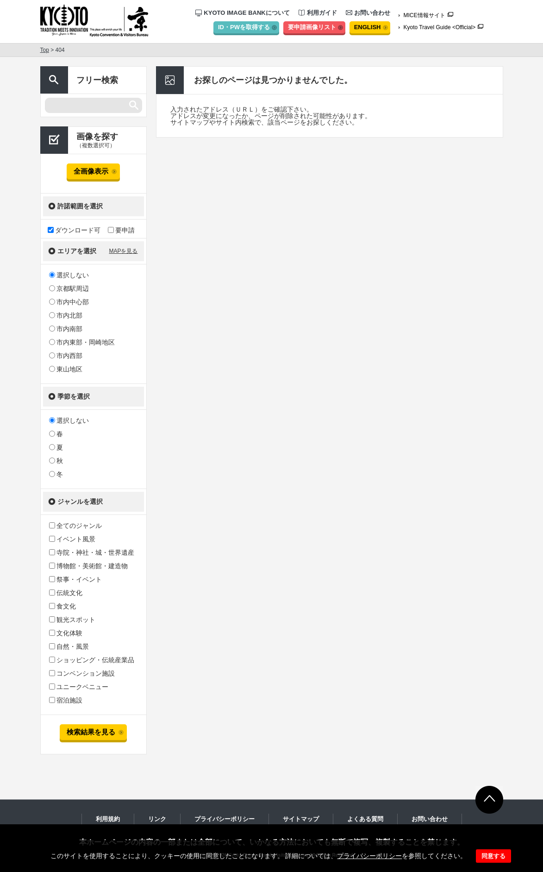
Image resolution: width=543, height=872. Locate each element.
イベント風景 (72, 539)
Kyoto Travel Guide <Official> (440, 27)
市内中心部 (69, 302)
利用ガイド (318, 12)
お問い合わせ (368, 12)
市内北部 (65, 315)
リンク (157, 819)
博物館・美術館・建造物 (88, 566)
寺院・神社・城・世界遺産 (91, 552)
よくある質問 (365, 819)
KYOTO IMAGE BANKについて (242, 12)
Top (44, 50)
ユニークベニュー (78, 686)
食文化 (62, 606)
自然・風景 (69, 646)
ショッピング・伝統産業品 (91, 660)
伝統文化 (65, 592)
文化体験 (65, 633)
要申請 (121, 229)
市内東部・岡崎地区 (82, 342)
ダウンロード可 (74, 229)
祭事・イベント (75, 579)
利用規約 (108, 819)
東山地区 (65, 369)
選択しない (69, 275)
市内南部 (65, 328)
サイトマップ (301, 819)
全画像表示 (91, 171)
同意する (493, 856)
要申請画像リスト (312, 27)
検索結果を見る (91, 732)
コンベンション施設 (82, 673)
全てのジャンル (75, 525)
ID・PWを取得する (244, 27)
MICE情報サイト (424, 15)
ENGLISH (367, 27)
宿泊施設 (65, 700)
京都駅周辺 (69, 288)
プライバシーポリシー (369, 855)
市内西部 (65, 355)
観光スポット (72, 619)
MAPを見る (123, 251)
